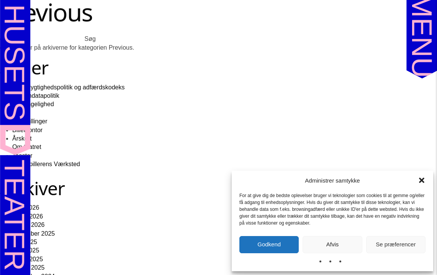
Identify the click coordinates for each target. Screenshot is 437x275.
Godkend (269, 244)
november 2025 (33, 233)
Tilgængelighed (33, 104)
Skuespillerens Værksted (46, 164)
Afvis (332, 244)
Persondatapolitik (35, 95)
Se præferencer (396, 244)
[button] (422, 180)
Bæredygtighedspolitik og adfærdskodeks (68, 87)
